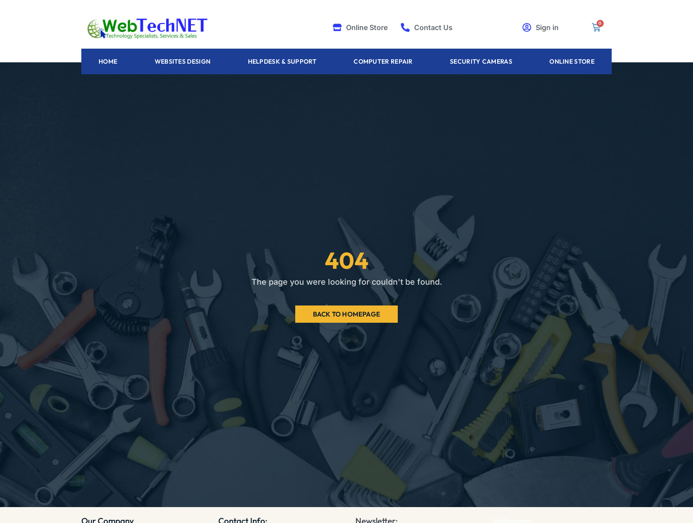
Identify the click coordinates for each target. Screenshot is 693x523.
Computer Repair (383, 61)
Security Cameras (481, 61)
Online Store (571, 61)
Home (108, 61)
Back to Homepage (346, 314)
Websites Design (183, 61)
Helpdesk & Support (282, 61)
